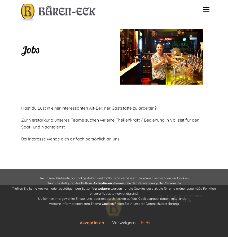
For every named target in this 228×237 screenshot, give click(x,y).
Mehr (146, 222)
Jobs (30, 49)
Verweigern (124, 222)
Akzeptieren (92, 222)
